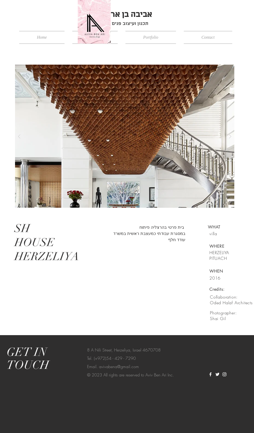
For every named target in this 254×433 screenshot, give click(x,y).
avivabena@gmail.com (119, 366)
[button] (124, 136)
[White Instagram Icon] (224, 374)
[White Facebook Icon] (210, 374)
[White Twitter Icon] (217, 374)
